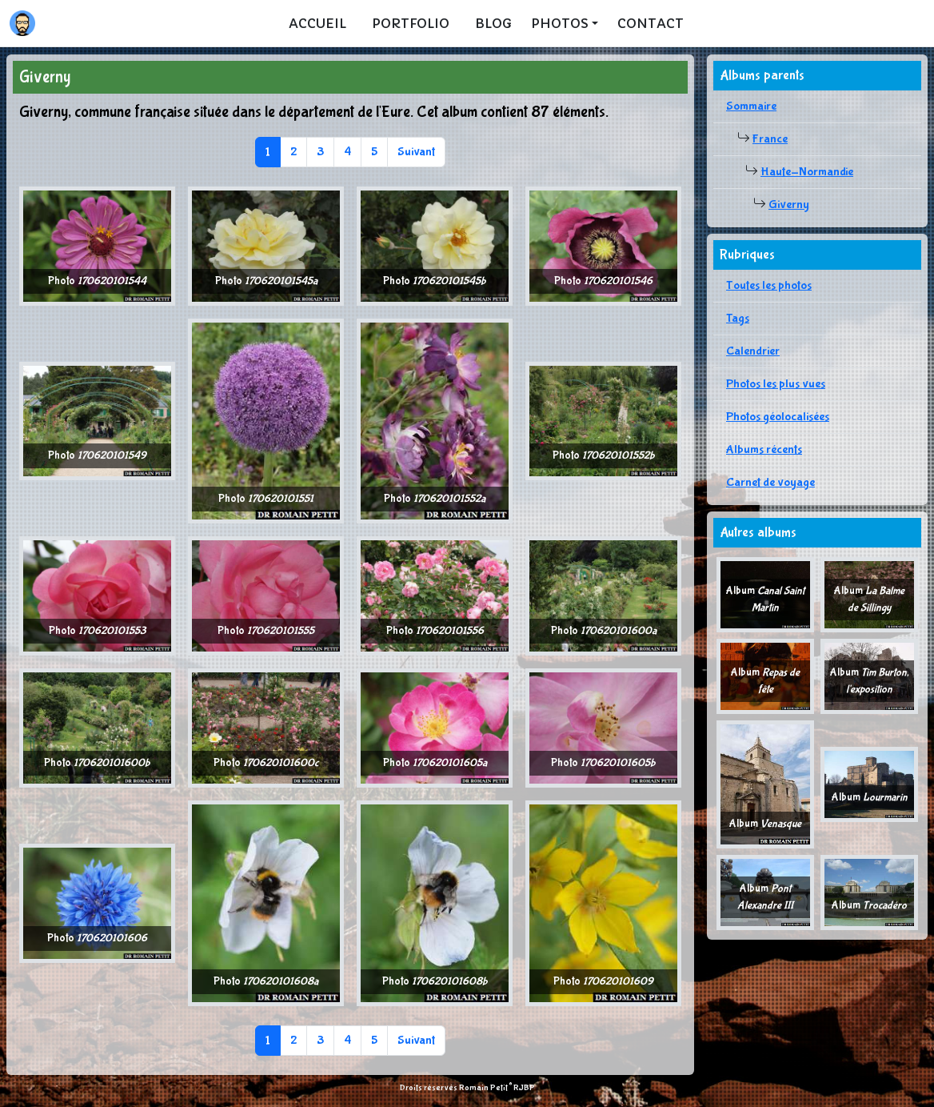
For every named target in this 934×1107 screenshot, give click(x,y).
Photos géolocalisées (777, 416)
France (770, 138)
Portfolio (410, 23)
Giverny (788, 204)
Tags (737, 318)
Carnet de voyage (770, 482)
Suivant (416, 151)
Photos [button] (560, 23)
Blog (493, 23)
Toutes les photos (769, 285)
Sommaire (751, 106)
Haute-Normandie (806, 171)
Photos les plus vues (775, 383)
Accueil (317, 23)
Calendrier (753, 351)
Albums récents (764, 449)
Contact (650, 23)
